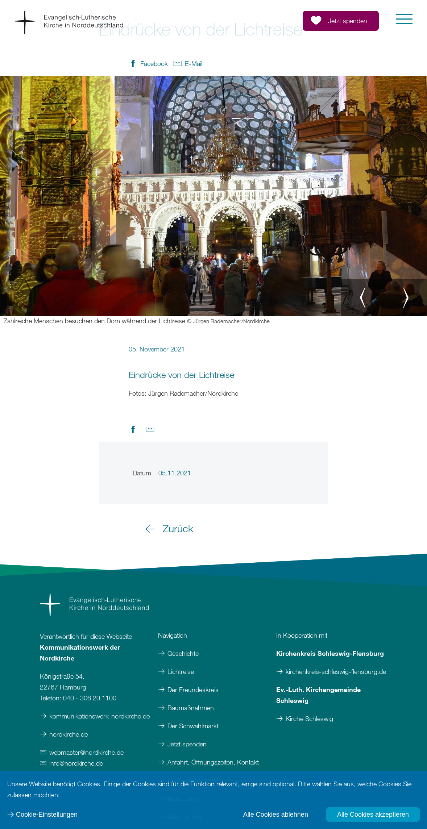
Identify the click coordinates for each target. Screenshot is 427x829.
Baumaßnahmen (190, 708)
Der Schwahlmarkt (193, 726)
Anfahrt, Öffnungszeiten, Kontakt (213, 762)
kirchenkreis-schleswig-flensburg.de (336, 671)
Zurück (178, 528)
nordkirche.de (68, 734)
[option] (213, 200)
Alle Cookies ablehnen (275, 814)
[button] (404, 19)
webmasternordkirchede (86, 752)
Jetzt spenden (187, 744)
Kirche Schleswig (309, 718)
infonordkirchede (76, 763)
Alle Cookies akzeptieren (373, 814)
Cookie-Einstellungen (47, 814)
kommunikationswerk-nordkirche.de (99, 716)
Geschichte (183, 653)
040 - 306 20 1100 (89, 698)
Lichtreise (180, 671)
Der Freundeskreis (193, 689)
